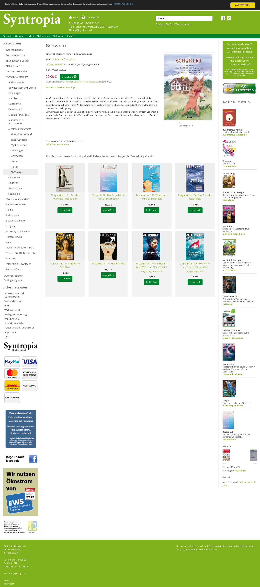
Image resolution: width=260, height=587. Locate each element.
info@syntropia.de (83, 30)
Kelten (14, 166)
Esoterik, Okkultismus (18, 231)
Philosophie (12, 215)
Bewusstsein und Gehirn (22, 87)
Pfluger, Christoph (195, 271)
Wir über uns (11, 318)
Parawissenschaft (16, 204)
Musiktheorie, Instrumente (16, 121)
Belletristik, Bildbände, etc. (21, 253)
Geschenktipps (14, 49)
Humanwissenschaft (24, 36)
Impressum (10, 332)
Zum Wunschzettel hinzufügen (61, 87)
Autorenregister (13, 275)
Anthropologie (16, 82)
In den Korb (69, 77)
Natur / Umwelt (14, 66)
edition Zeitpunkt (54, 64)
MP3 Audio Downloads (18, 263)
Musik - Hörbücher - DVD (20, 247)
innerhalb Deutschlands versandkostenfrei (82, 82)
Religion (10, 226)
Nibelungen (17, 150)
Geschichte (14, 103)
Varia (8, 242)
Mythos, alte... (43, 36)
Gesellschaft (15, 109)
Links (7, 336)
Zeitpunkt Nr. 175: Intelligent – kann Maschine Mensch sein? (152, 265)
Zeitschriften (13, 269)
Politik (9, 209)
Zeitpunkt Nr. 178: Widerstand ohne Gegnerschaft (151, 197)
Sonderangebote (15, 55)
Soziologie (14, 193)
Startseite (7, 36)
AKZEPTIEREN (242, 5)
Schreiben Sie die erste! (57, 144)
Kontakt (7, 580)
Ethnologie (14, 93)
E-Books (10, 258)
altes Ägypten (19, 139)
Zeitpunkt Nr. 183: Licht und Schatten (65, 265)
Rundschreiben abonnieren (19, 327)
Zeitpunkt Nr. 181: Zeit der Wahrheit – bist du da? (65, 197)
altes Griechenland (21, 134)
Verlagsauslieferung (15, 314)
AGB (6, 305)
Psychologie (15, 188)
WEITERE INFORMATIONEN (197, 5)
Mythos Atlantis (19, 145)
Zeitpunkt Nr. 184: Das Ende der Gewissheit (195, 197)
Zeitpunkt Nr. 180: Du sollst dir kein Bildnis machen (108, 197)
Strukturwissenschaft (18, 199)
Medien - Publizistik (19, 114)
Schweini (71, 36)
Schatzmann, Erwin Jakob (62, 59)
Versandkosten (13, 301)
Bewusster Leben (16, 220)
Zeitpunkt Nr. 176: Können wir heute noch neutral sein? (195, 265)
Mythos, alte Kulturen (20, 128)
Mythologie (58, 36)
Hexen (14, 161)
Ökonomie (14, 177)
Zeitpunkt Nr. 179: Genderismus (108, 263)
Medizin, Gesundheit (17, 71)
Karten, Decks (14, 236)
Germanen (17, 155)
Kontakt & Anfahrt (14, 323)
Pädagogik (14, 182)
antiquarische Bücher (17, 60)
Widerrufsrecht (13, 310)
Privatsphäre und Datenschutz (14, 295)
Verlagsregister (13, 280)
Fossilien (13, 98)
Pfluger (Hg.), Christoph (151, 271)
